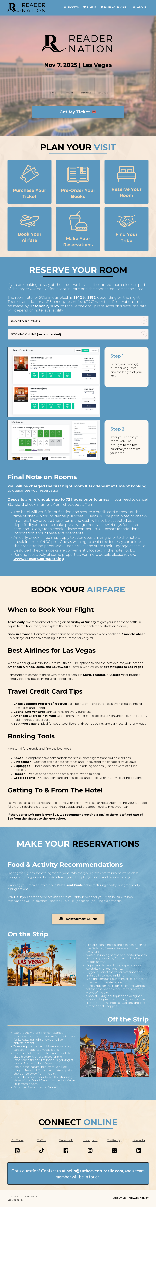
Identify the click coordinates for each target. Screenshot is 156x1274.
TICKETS (71, 7)
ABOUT (139, 7)
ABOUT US (119, 1198)
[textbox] (78, 864)
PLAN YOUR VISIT (113, 7)
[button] (144, 321)
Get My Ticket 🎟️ (78, 111)
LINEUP (89, 7)
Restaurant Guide (78, 919)
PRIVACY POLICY (138, 1198)
